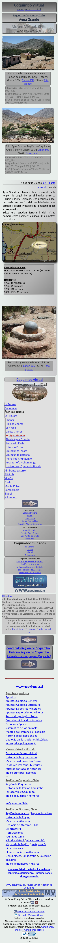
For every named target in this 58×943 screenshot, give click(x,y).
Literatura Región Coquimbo (30, 561)
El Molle (9, 474)
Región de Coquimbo (18, 784)
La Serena (10, 404)
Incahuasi (30, 538)
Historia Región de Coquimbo (29, 652)
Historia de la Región (18, 817)
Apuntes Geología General (21, 701)
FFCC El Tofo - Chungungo (21, 462)
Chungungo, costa (16, 451)
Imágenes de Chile (17, 803)
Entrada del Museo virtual (21, 753)
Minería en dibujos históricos (23, 761)
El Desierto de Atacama (30, 572)
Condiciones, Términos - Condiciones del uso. (34, 928)
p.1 (44, 183)
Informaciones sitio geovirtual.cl (36, 874)
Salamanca (10, 497)
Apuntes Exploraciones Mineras (24, 712)
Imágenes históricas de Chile (30, 567)
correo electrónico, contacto (30, 911)
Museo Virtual (34, 884)
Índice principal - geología (21, 743)
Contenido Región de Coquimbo (28, 648)
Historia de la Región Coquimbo (24, 788)
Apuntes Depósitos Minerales (23, 708)
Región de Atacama (30, 564)
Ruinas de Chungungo (19, 458)
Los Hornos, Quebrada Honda (23, 466)
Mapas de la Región (17, 844)
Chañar (10, 420)
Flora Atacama (14, 832)
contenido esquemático (21, 873)
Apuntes (10, 697)
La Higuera (10, 416)
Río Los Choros (14, 424)
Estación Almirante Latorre (29, 524)
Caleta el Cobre (30, 512)
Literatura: (7, 596)
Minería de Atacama (18, 821)
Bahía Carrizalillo (30, 521)
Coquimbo (10, 408)
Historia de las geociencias (21, 735)
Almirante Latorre (15, 470)
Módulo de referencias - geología (25, 732)
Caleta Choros (14, 431)
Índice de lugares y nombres (22, 795)
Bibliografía (29, 856)
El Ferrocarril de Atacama (30, 569)
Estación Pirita (14, 447)
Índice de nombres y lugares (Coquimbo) (29, 656)
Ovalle (8, 482)
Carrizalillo (30, 518)
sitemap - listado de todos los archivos (29, 869)
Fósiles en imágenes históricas (24, 765)
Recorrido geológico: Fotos (22, 716)
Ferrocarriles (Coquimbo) (21, 792)
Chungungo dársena (18, 454)
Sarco (29, 515)
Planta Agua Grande (18, 439)
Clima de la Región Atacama (22, 852)
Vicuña (8, 478)
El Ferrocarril (13, 829)
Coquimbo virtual (30, 379)
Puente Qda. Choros (30, 533)
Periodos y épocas (16, 724)
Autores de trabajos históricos (23, 769)
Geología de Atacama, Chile (22, 825)
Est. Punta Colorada (30, 535)
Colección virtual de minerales (24, 720)
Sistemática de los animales (22, 728)
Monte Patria (12, 486)
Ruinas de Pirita (15, 443)
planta (52, 183)
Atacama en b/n (35, 840)
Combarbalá (11, 490)
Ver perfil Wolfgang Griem (29, 915)
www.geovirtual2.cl (29, 687)
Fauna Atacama (15, 836)
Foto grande (32, 153)
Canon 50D (28, 80)
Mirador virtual (15, 840)
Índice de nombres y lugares (22, 863)
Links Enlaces (13, 856)
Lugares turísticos (41, 813)
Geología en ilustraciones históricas (27, 739)
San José (11, 427)
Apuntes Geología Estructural (23, 704)
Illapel (8, 493)
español (42, 187)
